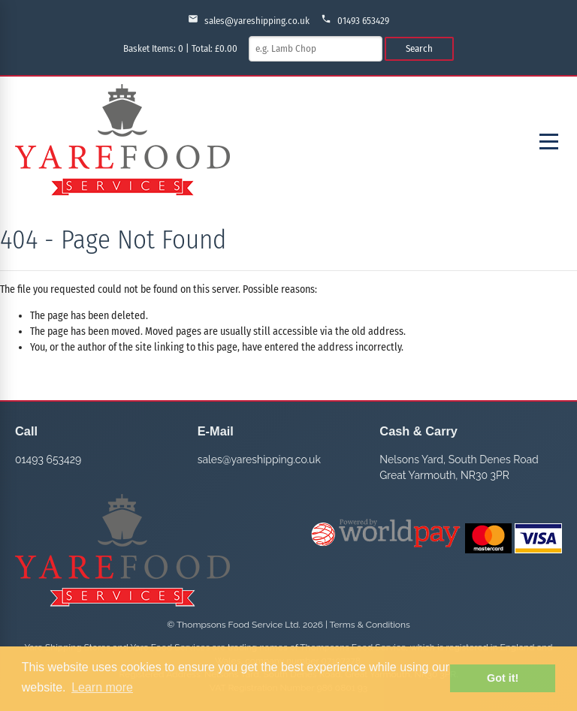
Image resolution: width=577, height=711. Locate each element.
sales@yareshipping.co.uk (249, 20)
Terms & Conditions (370, 624)
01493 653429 (355, 20)
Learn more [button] (102, 687)
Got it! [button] (502, 678)
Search (419, 48)
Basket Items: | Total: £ (180, 48)
